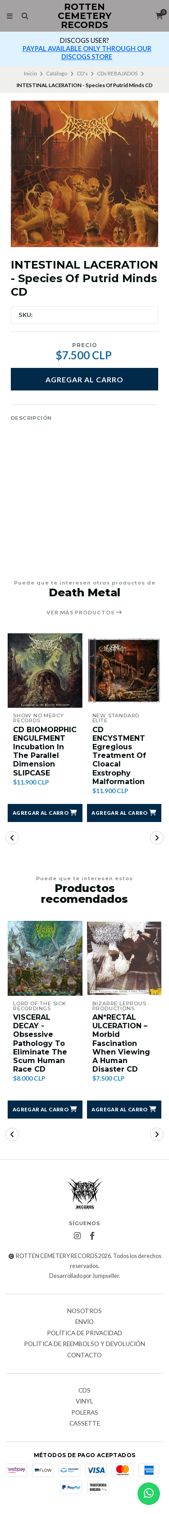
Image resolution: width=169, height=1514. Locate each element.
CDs (84, 1391)
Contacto (84, 1355)
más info (90, 48)
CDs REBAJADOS (117, 73)
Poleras (84, 1413)
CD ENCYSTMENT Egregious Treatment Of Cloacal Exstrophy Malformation (119, 755)
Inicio (30, 73)
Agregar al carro (84, 379)
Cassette (84, 1424)
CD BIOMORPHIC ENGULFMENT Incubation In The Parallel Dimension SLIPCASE (45, 751)
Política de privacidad (84, 1333)
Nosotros (84, 1311)
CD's (82, 73)
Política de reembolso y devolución (84, 1344)
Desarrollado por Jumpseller (84, 1276)
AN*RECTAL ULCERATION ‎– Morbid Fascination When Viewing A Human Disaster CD (121, 1043)
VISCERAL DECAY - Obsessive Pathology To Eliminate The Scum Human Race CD (40, 1043)
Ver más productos (84, 612)
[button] (45, 813)
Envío (84, 1322)
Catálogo (56, 73)
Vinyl (84, 1401)
